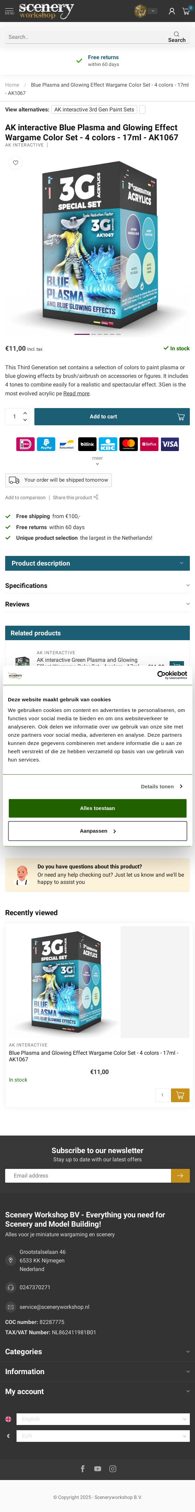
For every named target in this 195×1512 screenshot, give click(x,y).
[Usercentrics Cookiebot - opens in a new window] (157, 675)
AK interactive (24, 145)
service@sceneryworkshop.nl (54, 1307)
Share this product (75, 498)
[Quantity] (162, 1095)
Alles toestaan (97, 808)
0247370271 (35, 1287)
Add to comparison (25, 498)
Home (12, 85)
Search (177, 37)
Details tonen (157, 786)
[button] (172, 11)
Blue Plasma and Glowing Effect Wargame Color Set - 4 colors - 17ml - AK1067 (93, 1056)
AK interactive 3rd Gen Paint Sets (94, 109)
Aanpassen (98, 831)
